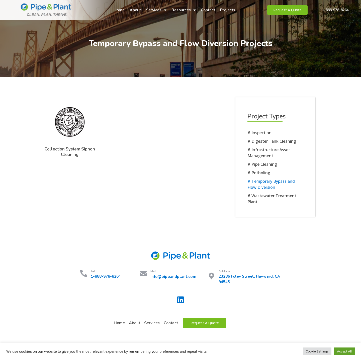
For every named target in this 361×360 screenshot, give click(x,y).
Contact (208, 10)
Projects (227, 10)
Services (156, 10)
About (135, 10)
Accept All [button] (344, 351)
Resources (183, 10)
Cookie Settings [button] (317, 351)
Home (119, 10)
